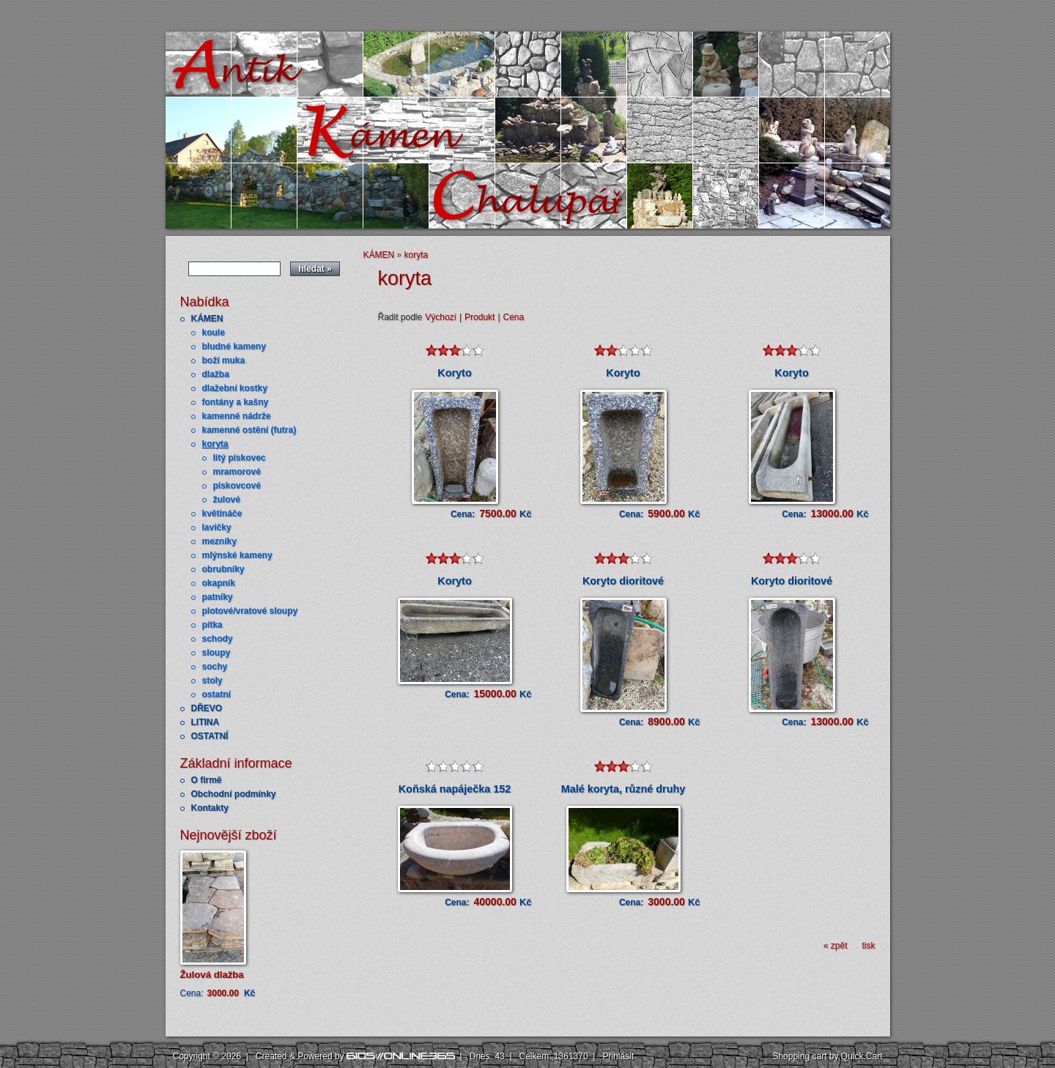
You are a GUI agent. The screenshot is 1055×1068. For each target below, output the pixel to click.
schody (217, 639)
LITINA (205, 722)
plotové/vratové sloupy (250, 611)
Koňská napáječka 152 (455, 789)
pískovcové (237, 486)
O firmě (206, 780)
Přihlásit (618, 1056)
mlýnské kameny (237, 555)
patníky (217, 597)
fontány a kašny (235, 402)
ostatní (216, 694)
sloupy (216, 653)
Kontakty (210, 808)
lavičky (217, 527)
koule (213, 332)
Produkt (479, 317)
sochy (215, 666)
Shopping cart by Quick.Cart (827, 1056)
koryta (215, 444)
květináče (222, 513)
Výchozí (440, 317)
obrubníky (223, 569)
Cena (514, 317)
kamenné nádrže (236, 416)
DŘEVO (207, 708)
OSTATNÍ (210, 736)
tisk (869, 946)
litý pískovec (239, 458)
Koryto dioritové (623, 581)
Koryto (454, 373)
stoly (212, 680)
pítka (212, 625)
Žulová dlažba (212, 974)
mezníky (219, 541)
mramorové (237, 472)
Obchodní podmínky (233, 794)
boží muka (223, 360)
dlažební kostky (234, 388)
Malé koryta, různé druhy (623, 789)
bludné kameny (234, 346)
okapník (218, 583)
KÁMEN (207, 319)
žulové (226, 499)
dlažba (215, 374)
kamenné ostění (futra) (249, 430)
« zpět (835, 946)
